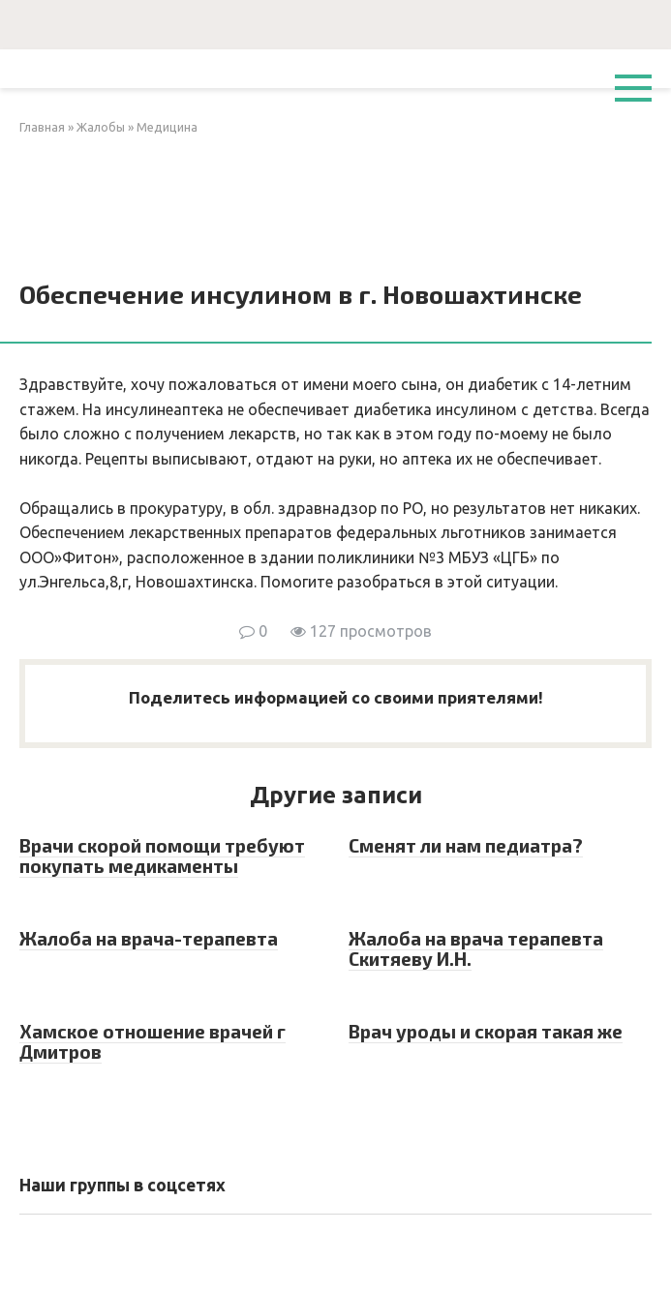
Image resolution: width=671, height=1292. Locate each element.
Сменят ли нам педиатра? (466, 845)
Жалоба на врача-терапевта (148, 938)
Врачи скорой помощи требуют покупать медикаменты (162, 855)
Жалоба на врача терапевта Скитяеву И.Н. (476, 948)
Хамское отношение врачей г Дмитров (152, 1041)
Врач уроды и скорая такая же (486, 1031)
